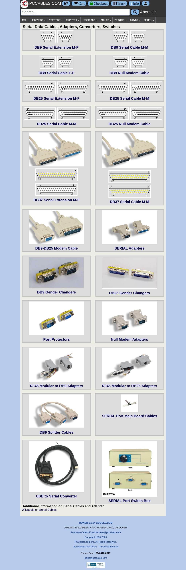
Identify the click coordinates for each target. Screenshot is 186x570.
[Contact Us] (134, 3)
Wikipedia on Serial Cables (39, 509)
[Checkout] (98, 3)
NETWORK (56, 20)
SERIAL (149, 20)
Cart (79, 3)
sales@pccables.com (95, 558)
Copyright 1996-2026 (96, 537)
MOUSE (106, 20)
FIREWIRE (39, 20)
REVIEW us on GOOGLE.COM (95, 523)
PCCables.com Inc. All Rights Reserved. (96, 541)
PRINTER (121, 20)
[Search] (75, 12)
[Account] (145, 3)
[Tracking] (119, 3)
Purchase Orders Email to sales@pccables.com (96, 532)
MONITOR (73, 20)
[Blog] (66, 3)
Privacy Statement (108, 546)
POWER (135, 20)
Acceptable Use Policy (85, 546)
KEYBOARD (90, 20)
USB (25, 20)
